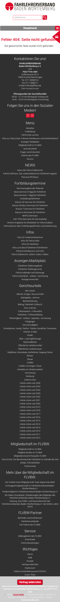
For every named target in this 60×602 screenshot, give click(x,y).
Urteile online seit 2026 (30, 383)
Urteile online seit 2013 (30, 427)
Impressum (30, 568)
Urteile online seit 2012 (30, 431)
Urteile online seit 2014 (30, 424)
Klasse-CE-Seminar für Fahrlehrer (30, 202)
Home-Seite (18, 594)
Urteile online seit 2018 (30, 410)
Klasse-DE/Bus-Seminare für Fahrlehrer (30, 205)
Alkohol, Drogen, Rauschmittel (30, 294)
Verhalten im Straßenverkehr (30, 369)
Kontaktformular (32, 89)
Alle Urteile (30, 291)
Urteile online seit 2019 (30, 407)
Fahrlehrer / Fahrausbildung (30, 314)
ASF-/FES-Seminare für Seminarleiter (30, 219)
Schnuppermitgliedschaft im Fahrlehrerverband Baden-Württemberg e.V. (30, 487)
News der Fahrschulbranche (30, 170)
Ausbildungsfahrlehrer (30, 198)
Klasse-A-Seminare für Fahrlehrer (30, 212)
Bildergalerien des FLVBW (30, 536)
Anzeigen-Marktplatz (30, 142)
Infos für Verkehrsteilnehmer (30, 237)
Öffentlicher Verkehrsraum (30, 349)
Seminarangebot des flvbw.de (30, 188)
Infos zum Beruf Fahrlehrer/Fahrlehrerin (30, 247)
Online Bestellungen (30, 543)
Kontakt (30, 561)
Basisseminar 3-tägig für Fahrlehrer (30, 192)
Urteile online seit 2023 (30, 393)
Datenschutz (30, 380)
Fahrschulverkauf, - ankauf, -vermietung (30, 276)
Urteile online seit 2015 (30, 420)
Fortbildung (30, 131)
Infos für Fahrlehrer (30, 244)
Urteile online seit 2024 (30, 390)
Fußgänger (30, 321)
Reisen (30, 355)
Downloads (30, 539)
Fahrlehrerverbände (30, 521)
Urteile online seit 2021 (30, 400)
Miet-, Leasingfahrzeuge (30, 338)
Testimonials (30, 466)
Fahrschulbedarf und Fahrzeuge (30, 272)
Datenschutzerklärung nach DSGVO (30, 571)
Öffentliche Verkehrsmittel (30, 345)
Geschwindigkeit (30, 325)
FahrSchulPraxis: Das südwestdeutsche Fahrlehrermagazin (30, 173)
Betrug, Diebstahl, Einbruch (30, 304)
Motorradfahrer (30, 342)
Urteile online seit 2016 (30, 417)
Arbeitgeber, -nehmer (30, 297)
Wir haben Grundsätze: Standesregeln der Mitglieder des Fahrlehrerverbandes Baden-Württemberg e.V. (30, 496)
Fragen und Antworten (30, 152)
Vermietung (30, 373)
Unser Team (30, 574)
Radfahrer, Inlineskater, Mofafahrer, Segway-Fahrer (30, 352)
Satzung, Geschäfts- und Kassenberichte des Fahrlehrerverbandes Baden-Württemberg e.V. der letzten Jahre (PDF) (30, 504)
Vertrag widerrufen (30, 564)
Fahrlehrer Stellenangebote (30, 266)
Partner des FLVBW (30, 155)
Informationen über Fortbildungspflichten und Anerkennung (30, 226)
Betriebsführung (30, 301)
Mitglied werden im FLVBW (30, 452)
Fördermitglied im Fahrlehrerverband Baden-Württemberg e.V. (30, 491)
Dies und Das (30, 308)
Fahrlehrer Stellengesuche (30, 269)
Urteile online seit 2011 (30, 434)
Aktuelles (30, 128)
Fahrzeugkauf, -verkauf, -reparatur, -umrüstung (30, 318)
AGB (30, 557)
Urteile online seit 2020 (30, 403)
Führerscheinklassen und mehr (30, 251)
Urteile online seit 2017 (30, 414)
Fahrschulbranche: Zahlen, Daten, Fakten (30, 254)
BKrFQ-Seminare (30, 216)
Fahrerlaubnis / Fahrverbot (30, 311)
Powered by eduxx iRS (30, 600)
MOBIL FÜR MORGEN (30, 463)
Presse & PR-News (30, 177)
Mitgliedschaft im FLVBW (30, 145)
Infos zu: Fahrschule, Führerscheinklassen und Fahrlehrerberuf (30, 138)
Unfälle (30, 362)
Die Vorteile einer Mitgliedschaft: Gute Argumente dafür (30, 482)
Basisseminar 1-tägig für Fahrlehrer (30, 195)
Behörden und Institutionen (30, 518)
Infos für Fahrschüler (30, 241)
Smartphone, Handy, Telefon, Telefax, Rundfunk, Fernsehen (30, 328)
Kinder (30, 335)
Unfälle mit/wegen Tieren (30, 366)
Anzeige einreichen (30, 279)
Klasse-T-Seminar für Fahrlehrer (30, 209)
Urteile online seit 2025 (30, 386)
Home (30, 554)
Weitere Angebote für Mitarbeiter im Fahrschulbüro (30, 222)
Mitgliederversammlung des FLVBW (30, 456)
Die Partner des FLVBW (30, 524)
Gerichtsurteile (30, 148)
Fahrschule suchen (30, 135)
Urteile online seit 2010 (30, 438)
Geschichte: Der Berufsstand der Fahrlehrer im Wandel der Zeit (30, 459)
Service (30, 159)
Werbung (30, 376)
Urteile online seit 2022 (30, 397)
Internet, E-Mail (30, 332)
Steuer (30, 359)
